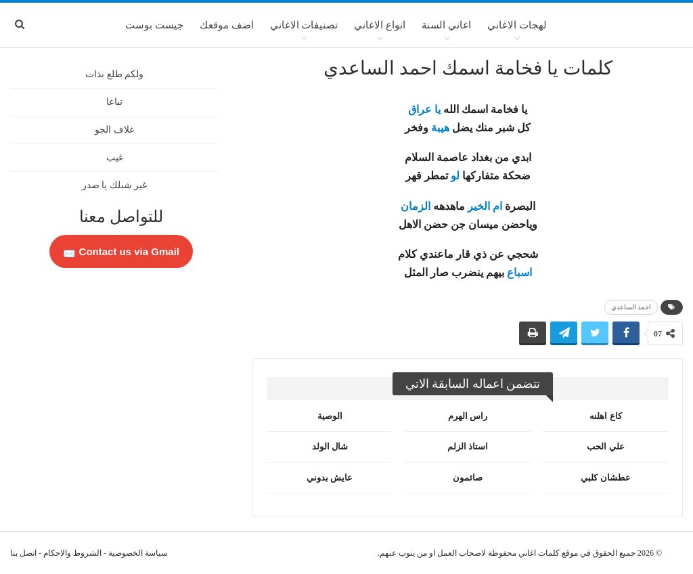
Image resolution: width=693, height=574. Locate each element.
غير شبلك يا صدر (115, 185)
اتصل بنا (23, 553)
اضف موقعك (227, 25)
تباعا (114, 102)
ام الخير (485, 206)
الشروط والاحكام (72, 553)
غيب (114, 157)
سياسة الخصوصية (138, 553)
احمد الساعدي (631, 307)
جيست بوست (154, 25)
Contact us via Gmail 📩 (121, 251)
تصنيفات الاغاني (304, 25)
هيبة (440, 127)
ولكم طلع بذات (114, 74)
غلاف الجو (114, 130)
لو (455, 175)
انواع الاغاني (379, 25)
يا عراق (424, 109)
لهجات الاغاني (517, 25)
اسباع (519, 272)
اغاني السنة (446, 25)
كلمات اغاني (539, 553)
